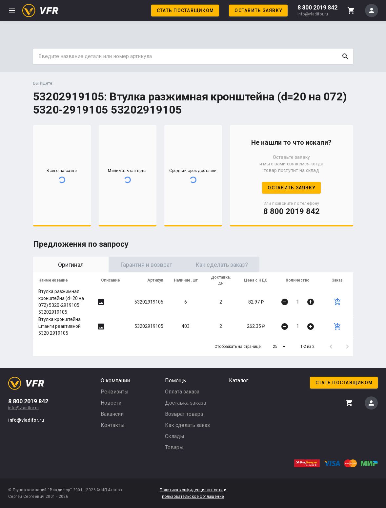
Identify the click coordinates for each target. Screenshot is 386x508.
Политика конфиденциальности (191, 490)
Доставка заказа (185, 403)
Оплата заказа (182, 392)
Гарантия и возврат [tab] (146, 264)
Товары (174, 447)
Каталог (238, 380)
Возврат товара (184, 414)
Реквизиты (115, 392)
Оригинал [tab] (71, 264)
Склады (174, 436)
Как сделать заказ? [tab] (221, 264)
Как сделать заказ (187, 425)
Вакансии (112, 414)
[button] (280, 346)
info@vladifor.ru (312, 14)
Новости (111, 403)
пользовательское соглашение (193, 496)
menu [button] (12, 10)
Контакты (113, 425)
